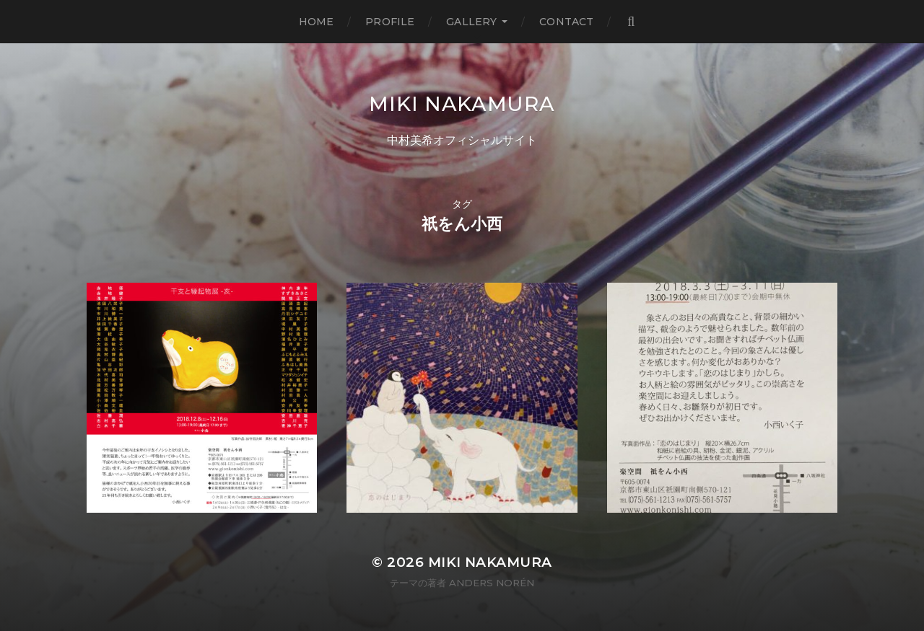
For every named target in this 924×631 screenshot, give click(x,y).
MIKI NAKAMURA (461, 104)
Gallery (471, 21)
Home (316, 21)
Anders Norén (491, 582)
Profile (389, 21)
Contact (566, 21)
